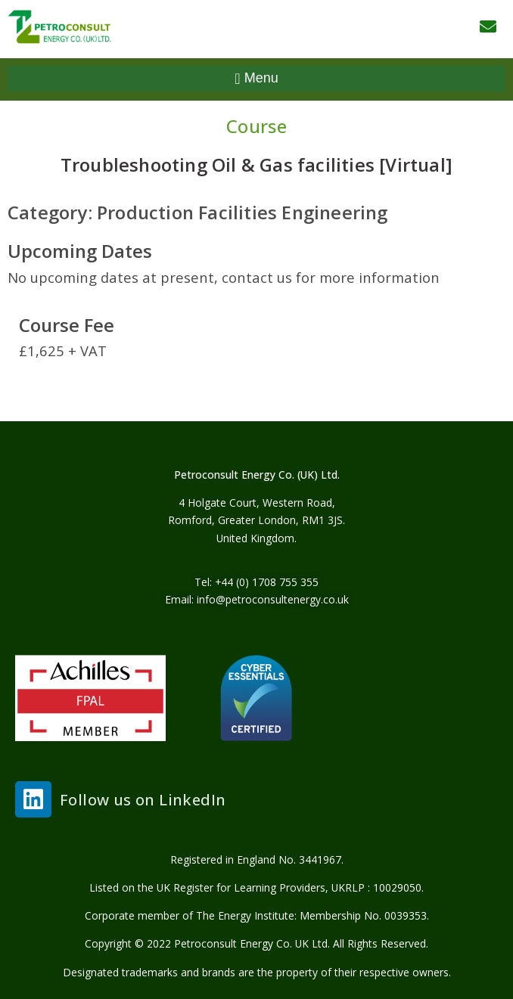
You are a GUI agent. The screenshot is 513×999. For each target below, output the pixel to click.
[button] (256, 79)
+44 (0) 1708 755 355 (267, 582)
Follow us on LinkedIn (142, 799)
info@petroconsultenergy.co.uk (273, 599)
